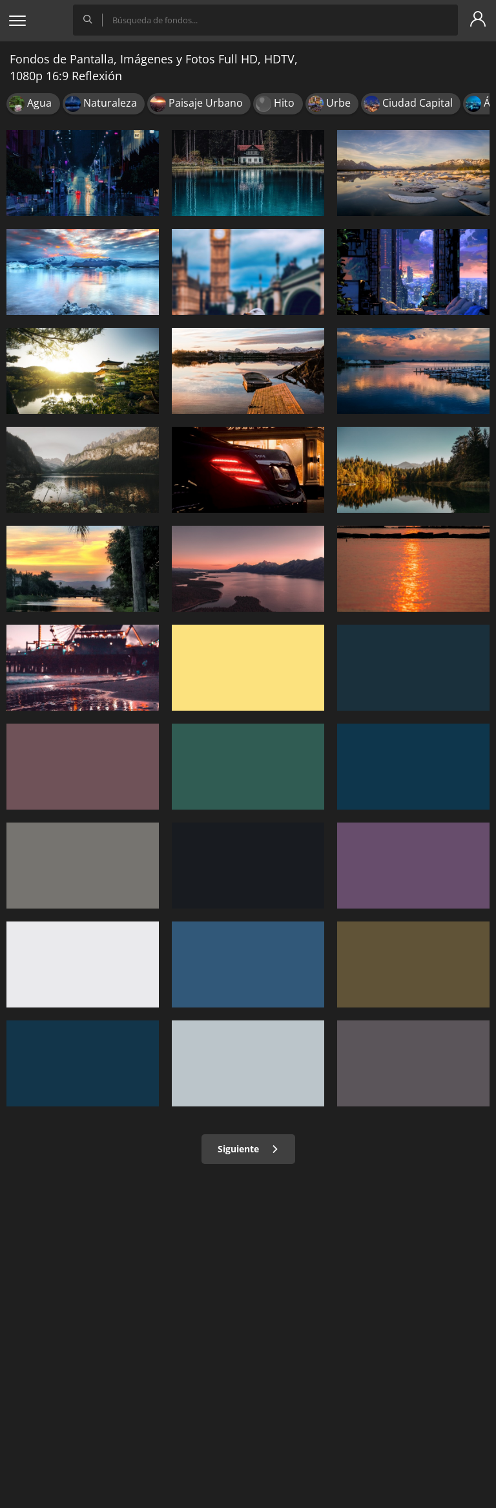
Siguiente (248, 1149)
